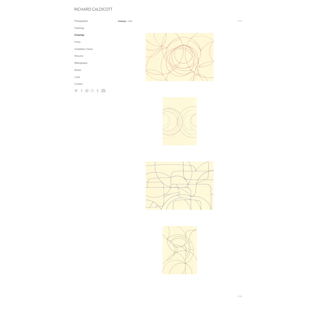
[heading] (85, 9)
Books (78, 70)
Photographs (81, 21)
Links (77, 77)
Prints (78, 42)
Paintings (79, 28)
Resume (79, 56)
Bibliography (81, 63)
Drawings (79, 35)
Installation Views (84, 49)
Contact (79, 84)
